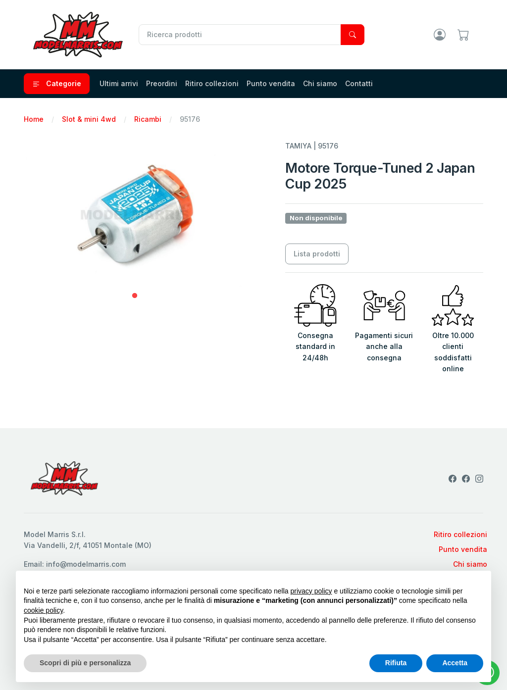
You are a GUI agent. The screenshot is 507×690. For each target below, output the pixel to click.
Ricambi (147, 119)
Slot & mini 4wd (89, 119)
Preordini (161, 83)
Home (34, 119)
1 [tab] (135, 296)
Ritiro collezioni (212, 83)
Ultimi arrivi (119, 83)
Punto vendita (271, 83)
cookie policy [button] (43, 610)
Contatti (359, 83)
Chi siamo (320, 83)
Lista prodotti (317, 253)
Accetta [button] (454, 663)
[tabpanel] (135, 215)
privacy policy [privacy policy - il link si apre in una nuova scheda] (311, 591)
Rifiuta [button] (396, 663)
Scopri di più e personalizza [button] (85, 663)
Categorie (56, 83)
